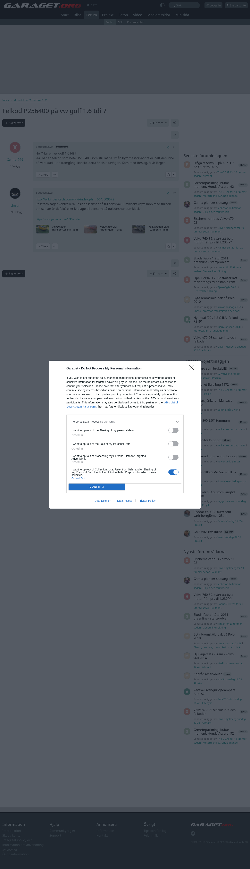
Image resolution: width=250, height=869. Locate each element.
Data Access (124, 500)
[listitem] (125, 422)
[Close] (192, 368)
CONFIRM (96, 486)
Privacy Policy (146, 500)
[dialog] (125, 434)
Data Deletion (103, 500)
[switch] (173, 430)
